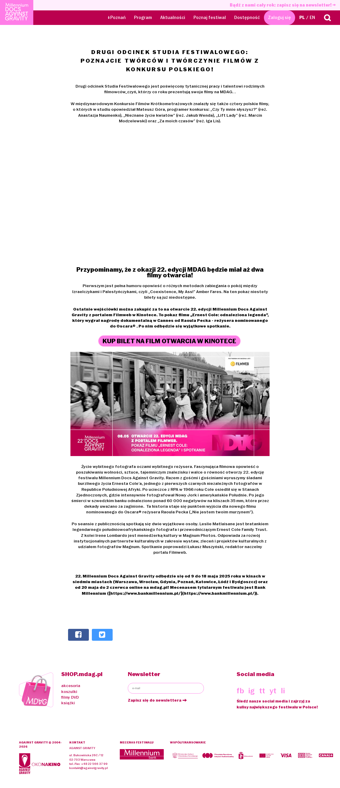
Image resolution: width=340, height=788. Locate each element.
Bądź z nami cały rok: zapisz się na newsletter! (283, 5)
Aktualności (172, 17)
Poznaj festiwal (209, 17)
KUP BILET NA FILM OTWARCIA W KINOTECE (169, 341)
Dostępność (247, 17)
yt (273, 690)
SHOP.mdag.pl (82, 674)
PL (302, 17)
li (283, 690)
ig (251, 690)
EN (312, 17)
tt (262, 690)
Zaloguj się (279, 17)
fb (240, 690)
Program (143, 17)
